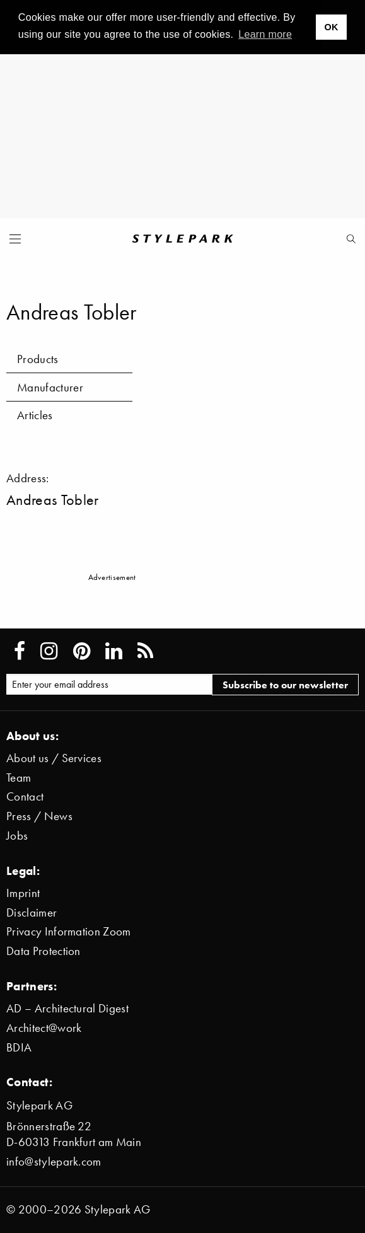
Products (38, 359)
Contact (24, 796)
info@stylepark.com (53, 1161)
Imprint (23, 893)
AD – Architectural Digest (67, 1008)
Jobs (17, 835)
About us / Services (53, 758)
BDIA (19, 1047)
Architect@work (43, 1028)
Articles (35, 415)
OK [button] (331, 27)
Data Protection (43, 951)
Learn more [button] (265, 34)
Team (18, 777)
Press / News (39, 816)
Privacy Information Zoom (68, 931)
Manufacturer (50, 387)
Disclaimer (31, 912)
